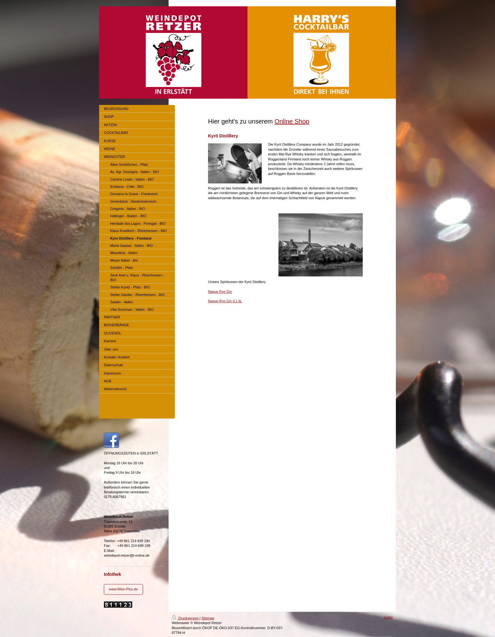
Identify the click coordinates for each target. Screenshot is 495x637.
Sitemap (207, 618)
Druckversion (186, 618)
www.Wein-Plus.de (123, 589)
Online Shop (292, 121)
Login (388, 617)
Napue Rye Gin (220, 291)
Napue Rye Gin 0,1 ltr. (225, 301)
